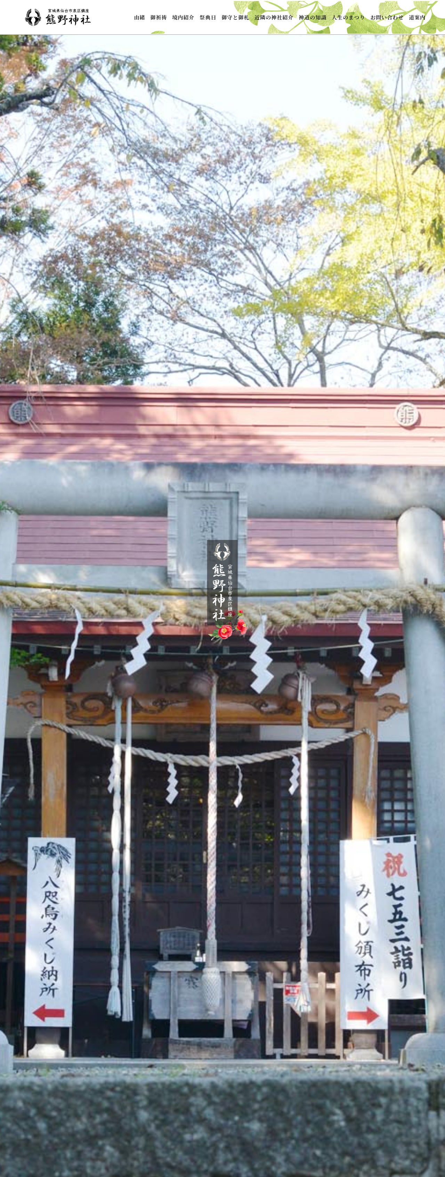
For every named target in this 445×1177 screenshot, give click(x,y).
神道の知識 (312, 17)
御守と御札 (235, 17)
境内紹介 (183, 17)
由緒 (139, 17)
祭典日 (208, 17)
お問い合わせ (387, 17)
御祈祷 (158, 17)
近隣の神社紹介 (273, 17)
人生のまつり (348, 17)
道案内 (417, 17)
